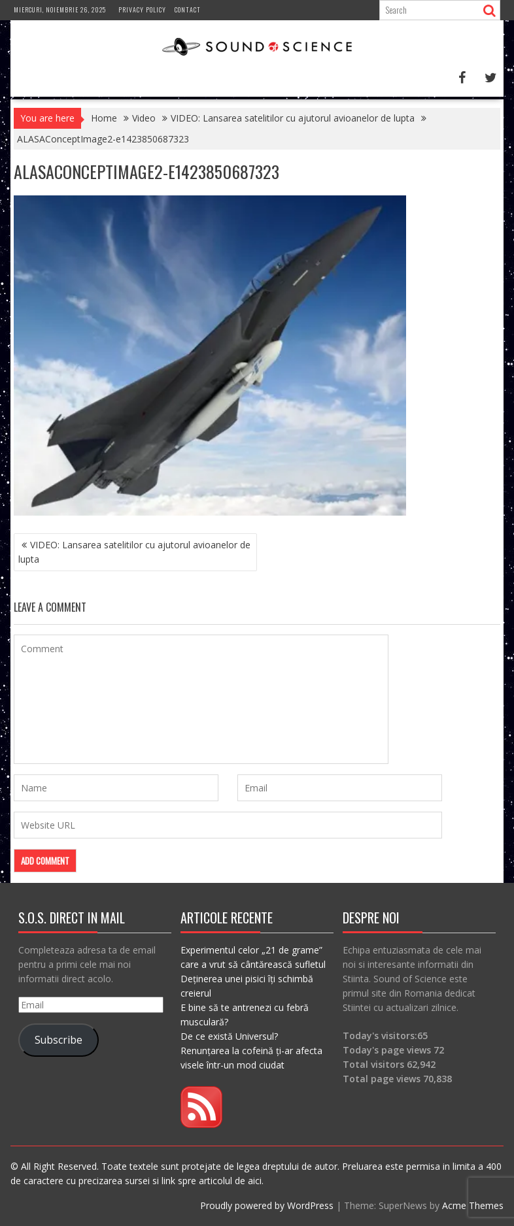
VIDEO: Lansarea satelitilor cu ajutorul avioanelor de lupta (134, 551)
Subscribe (58, 1040)
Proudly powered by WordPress (267, 1205)
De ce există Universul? (229, 1036)
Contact (188, 9)
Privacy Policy (142, 9)
